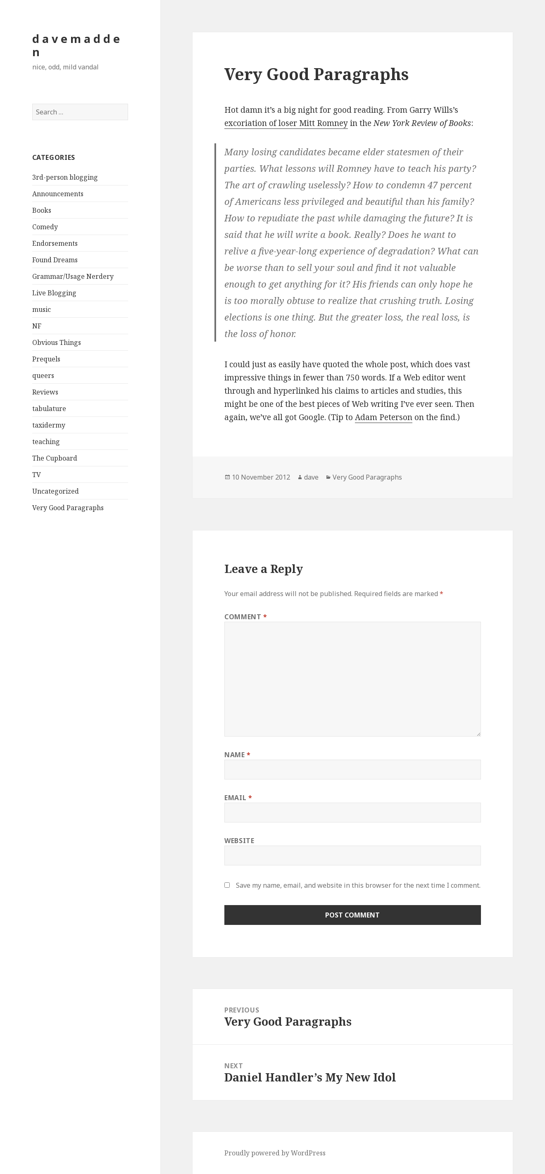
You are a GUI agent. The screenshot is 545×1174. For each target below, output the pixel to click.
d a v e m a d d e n (76, 45)
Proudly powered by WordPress (275, 1152)
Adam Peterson (383, 417)
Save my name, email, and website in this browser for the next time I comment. (358, 885)
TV (36, 474)
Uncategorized (55, 491)
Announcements (57, 193)
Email (238, 797)
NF (36, 325)
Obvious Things (56, 342)
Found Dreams (55, 259)
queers (43, 375)
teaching (46, 441)
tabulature (49, 408)
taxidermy (48, 425)
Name (237, 754)
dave (311, 477)
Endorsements (55, 243)
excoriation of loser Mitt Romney (286, 123)
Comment (245, 616)
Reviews (45, 392)
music (41, 309)
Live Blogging (54, 292)
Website (239, 840)
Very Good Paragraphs (68, 507)
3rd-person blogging (65, 177)
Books (41, 210)
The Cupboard (54, 458)
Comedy (45, 226)
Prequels (46, 359)
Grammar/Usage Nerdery (73, 276)
